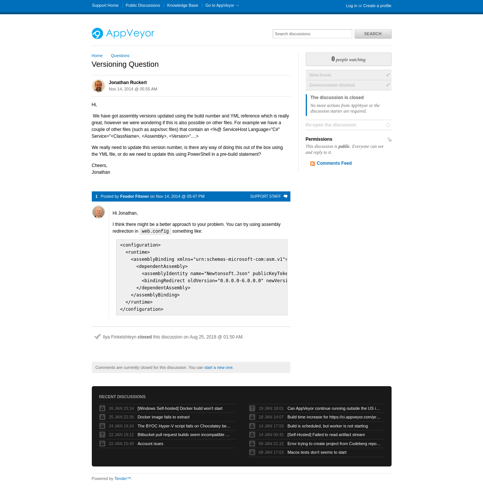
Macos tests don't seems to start (316, 448)
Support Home (105, 5)
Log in (351, 5)
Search (372, 34)
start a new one (219, 363)
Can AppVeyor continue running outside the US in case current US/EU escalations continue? (334, 404)
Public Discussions (143, 5)
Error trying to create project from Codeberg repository (334, 439)
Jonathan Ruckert (128, 82)
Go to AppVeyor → (222, 5)
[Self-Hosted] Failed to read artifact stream (326, 430)
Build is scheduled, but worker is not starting (327, 422)
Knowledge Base (182, 5)
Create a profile (377, 5)
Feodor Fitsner (134, 196)
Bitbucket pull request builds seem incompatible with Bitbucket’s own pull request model (184, 430)
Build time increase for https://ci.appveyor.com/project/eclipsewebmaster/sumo (334, 413)
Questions (120, 55)
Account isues (150, 439)
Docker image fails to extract (164, 413)
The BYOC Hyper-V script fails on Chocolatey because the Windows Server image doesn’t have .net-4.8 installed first (184, 422)
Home (97, 55)
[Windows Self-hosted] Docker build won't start (180, 404)
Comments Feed (334, 163)
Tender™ (122, 474)
